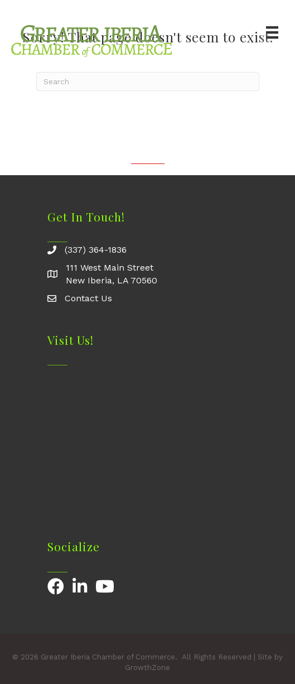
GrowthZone (147, 667)
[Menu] (272, 32)
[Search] (147, 81)
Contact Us (88, 298)
